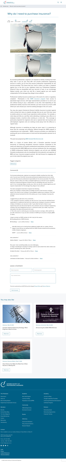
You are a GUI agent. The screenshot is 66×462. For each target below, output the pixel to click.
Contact (3, 429)
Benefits (2, 410)
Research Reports (26, 426)
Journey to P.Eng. (26, 398)
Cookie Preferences (5, 453)
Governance (3, 396)
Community (43, 325)
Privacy (2, 451)
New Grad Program (26, 396)
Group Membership (5, 416)
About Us (3, 398)
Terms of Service (46, 286)
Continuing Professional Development (52, 400)
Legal (2, 449)
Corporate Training (48, 414)
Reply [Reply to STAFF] (30, 232)
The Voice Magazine (5, 414)
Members (3, 407)
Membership (5, 6)
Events (24, 414)
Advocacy (5, 325)
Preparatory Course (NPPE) (28, 400)
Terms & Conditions (5, 454)
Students (24, 394)
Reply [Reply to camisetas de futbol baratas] (41, 258)
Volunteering (4, 422)
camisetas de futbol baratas (17, 258)
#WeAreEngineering (26, 408)
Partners (46, 407)
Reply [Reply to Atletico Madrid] (34, 240)
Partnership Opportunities (49, 412)
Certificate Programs (48, 402)
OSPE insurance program (37, 99)
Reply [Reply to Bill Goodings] (32, 221)
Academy (46, 394)
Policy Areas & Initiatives (27, 423)
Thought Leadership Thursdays (51, 398)
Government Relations (27, 421)
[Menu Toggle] (61, 2)
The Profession (4, 394)
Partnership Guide (48, 410)
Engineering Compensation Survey (8, 402)
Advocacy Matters (11, 361)
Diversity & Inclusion (26, 410)
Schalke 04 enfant (14, 251)
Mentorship (3, 420)
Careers (2, 418)
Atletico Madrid (14, 240)
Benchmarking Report (5, 400)
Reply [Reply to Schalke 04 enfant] (36, 251)
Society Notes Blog (5, 412)
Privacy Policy (37, 286)
